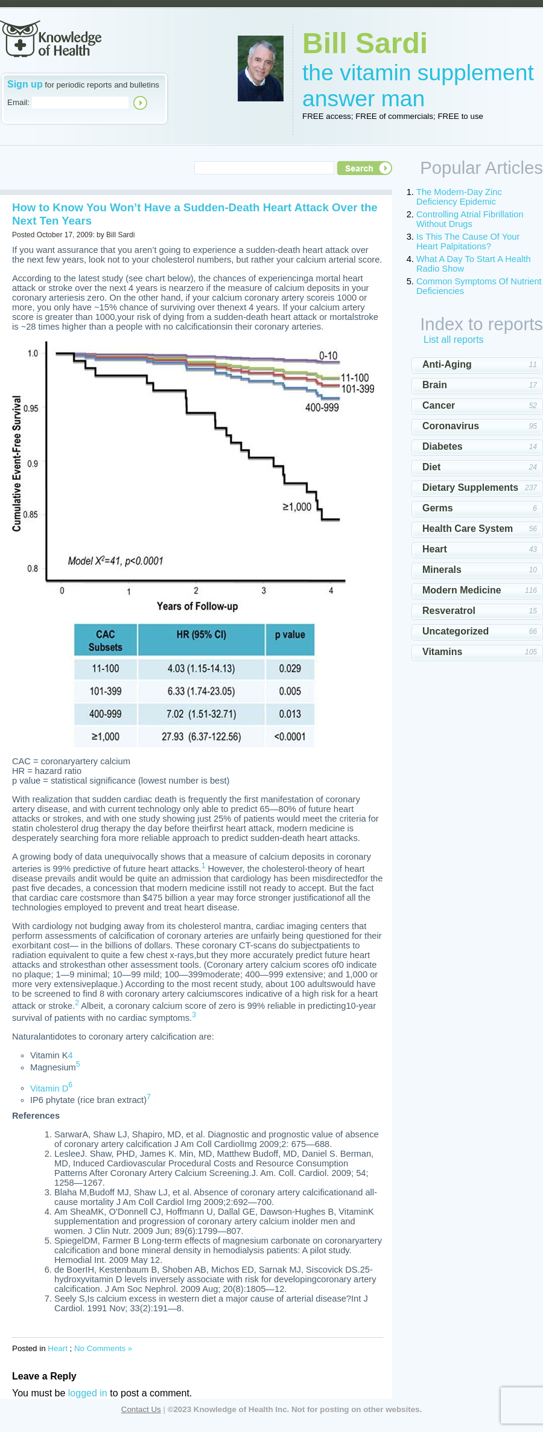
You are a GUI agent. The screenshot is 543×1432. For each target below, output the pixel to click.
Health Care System (467, 528)
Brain (434, 385)
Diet (431, 467)
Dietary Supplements (470, 487)
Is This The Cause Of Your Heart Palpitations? (467, 241)
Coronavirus (450, 426)
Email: (18, 102)
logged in (87, 1393)
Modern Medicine (461, 590)
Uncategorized (455, 631)
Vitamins (442, 652)
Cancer (438, 405)
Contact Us (141, 1409)
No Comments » (103, 1348)
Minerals (442, 569)
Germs (437, 508)
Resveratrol (448, 611)
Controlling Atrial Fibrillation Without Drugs (470, 219)
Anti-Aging (447, 364)
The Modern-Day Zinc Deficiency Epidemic (459, 196)
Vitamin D (49, 1088)
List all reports (454, 339)
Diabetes (442, 446)
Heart (58, 1348)
